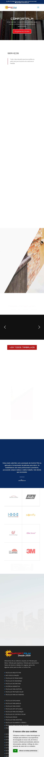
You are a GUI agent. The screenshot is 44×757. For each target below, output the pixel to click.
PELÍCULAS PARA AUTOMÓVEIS (15, 694)
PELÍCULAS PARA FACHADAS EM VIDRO (17, 725)
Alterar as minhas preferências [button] (28, 750)
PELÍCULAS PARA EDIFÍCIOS (14, 689)
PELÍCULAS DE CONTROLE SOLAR (15, 714)
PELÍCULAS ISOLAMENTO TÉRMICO (16, 722)
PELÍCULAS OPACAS (11, 717)
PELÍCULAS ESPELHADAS (13, 700)
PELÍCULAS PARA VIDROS (13, 706)
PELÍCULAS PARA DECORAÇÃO (14, 711)
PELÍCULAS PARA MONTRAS (14, 720)
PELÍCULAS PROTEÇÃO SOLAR (14, 692)
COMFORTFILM (22, 18)
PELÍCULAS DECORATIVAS (13, 683)
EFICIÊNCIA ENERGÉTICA (13, 686)
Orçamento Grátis (22, 31)
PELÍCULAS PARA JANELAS (13, 703)
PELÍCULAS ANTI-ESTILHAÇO (14, 709)
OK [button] (15, 750)
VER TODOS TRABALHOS (22, 347)
